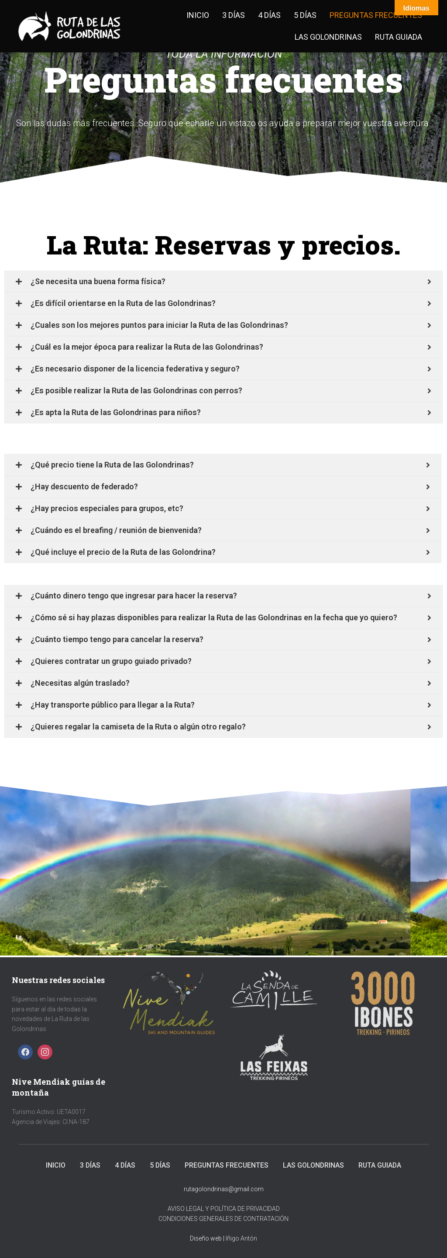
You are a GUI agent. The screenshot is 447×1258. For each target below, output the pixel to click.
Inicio (197, 15)
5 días (305, 15)
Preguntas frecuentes (376, 15)
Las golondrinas (328, 36)
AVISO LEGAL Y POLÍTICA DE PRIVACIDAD (224, 1208)
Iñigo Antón (241, 1238)
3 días (233, 15)
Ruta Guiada (398, 36)
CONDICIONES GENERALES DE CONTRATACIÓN (223, 1218)
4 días (269, 15)
